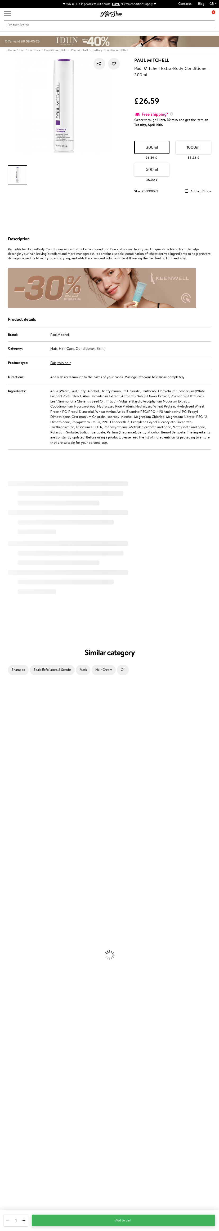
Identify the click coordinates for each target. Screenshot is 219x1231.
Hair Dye (7, 934)
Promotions (88, 1082)
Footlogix (7, 836)
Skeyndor (7, 800)
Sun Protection (11, 970)
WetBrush (7, 862)
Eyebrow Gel (9, 986)
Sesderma (7, 712)
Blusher (5, 1012)
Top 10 (83, 1097)
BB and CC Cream (13, 1001)
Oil (123, 669)
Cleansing (7, 955)
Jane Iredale (9, 723)
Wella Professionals (14, 795)
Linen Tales (8, 754)
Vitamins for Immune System (21, 1053)
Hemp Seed (8, 717)
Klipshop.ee (86, 1137)
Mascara (6, 1006)
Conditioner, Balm (90, 348)
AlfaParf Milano (11, 857)
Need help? (12, 1165)
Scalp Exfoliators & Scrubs (52, 669)
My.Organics (9, 743)
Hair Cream (103, 669)
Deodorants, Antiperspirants (21, 965)
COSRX (5, 759)
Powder (5, 996)
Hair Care (66, 348)
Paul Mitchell (151, 60)
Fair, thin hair (60, 362)
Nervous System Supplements (22, 1048)
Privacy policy (18, 1097)
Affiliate (14, 1113)
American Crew (11, 882)
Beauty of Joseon (13, 738)
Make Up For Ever (13, 877)
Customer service (56, 1084)
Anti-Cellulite (10, 960)
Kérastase (7, 707)
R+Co (4, 851)
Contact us (51, 1092)
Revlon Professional (14, 815)
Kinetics (6, 831)
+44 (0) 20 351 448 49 (21, 1170)
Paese (4, 779)
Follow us (10, 1198)
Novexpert (8, 888)
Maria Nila (7, 810)
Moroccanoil (9, 784)
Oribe (4, 820)
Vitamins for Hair (12, 1022)
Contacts (184, 3)
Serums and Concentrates (19, 950)
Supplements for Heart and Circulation (28, 1058)
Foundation (8, 981)
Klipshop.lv (86, 1127)
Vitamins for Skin (12, 1037)
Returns (49, 1133)
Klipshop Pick (88, 1107)
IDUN (4, 867)
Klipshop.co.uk (20, 1082)
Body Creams (10, 944)
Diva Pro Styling (12, 805)
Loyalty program (90, 1102)
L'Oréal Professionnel (15, 790)
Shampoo (18, 669)
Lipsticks (6, 1017)
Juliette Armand (12, 686)
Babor (4, 697)
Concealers (8, 991)
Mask (83, 669)
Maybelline (8, 733)
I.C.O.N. (6, 728)
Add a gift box (200, 191)
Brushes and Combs (14, 924)
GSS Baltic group (91, 1119)
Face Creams (9, 939)
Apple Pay (15, 1102)
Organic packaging (127, 1063)
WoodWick (8, 748)
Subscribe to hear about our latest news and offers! (187, 1092)
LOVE (116, 4)
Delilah (5, 702)
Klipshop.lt (86, 1132)
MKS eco (6, 826)
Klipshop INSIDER (21, 1107)
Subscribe (183, 1118)
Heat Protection (12, 929)
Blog (201, 3)
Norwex (6, 769)
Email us (10, 1180)
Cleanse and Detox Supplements (24, 1042)
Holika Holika (9, 846)
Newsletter (178, 1082)
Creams (5, 919)
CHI (3, 841)
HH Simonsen (10, 774)
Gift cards (50, 1118)
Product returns (72, 1063)
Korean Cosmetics (13, 975)
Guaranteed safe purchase (185, 1063)
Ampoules (7, 913)
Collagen (6, 1027)
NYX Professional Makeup (19, 764)
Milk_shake (8, 692)
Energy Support (11, 1032)
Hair (53, 348)
